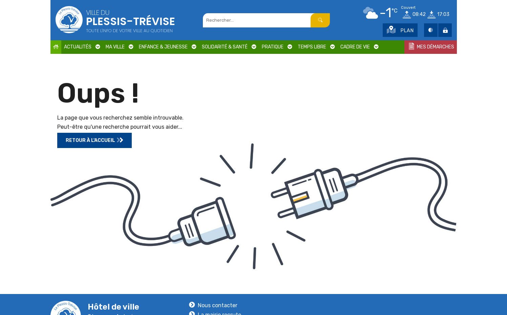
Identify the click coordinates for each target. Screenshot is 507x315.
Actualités (82, 47)
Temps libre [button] (316, 47)
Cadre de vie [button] (359, 47)
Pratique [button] (277, 47)
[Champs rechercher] (260, 20)
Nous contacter (217, 305)
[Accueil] (55, 47)
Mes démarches (431, 46)
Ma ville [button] (119, 47)
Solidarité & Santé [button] (229, 47)
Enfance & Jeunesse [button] (167, 47)
